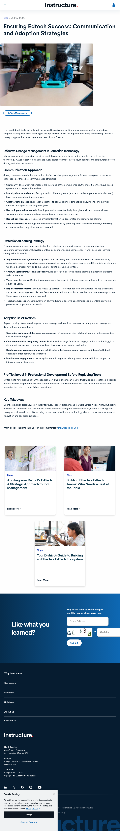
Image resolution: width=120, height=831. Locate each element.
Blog (5, 17)
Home (18, 735)
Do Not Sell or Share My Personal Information (74, 808)
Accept (28, 814)
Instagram (30, 787)
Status (62, 814)
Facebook (22, 787)
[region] (29, 810)
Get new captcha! (95, 632)
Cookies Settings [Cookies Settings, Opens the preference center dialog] (29, 822)
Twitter (14, 787)
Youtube (39, 787)
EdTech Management (17, 113)
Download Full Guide (69, 427)
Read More (13, 509)
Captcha (104, 632)
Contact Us (10, 720)
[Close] (54, 794)
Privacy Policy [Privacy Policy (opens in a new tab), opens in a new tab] (32, 808)
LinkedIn (5, 787)
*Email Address (77, 621)
